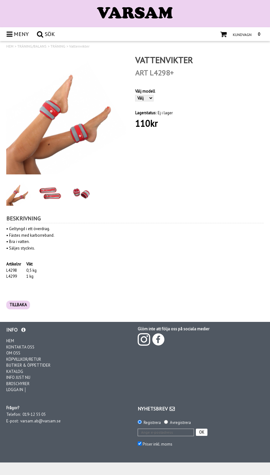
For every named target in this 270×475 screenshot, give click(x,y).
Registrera (152, 422)
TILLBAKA (18, 304)
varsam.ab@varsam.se (40, 421)
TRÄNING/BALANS (32, 46)
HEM (9, 46)
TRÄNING (57, 46)
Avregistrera (180, 422)
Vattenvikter (79, 46)
